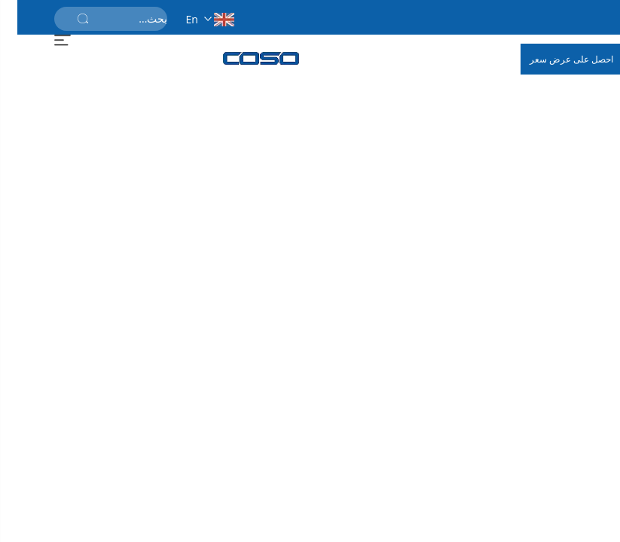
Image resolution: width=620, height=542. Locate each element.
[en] (188, 17)
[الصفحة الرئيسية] (244, 58)
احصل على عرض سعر (554, 59)
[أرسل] (65, 19)
